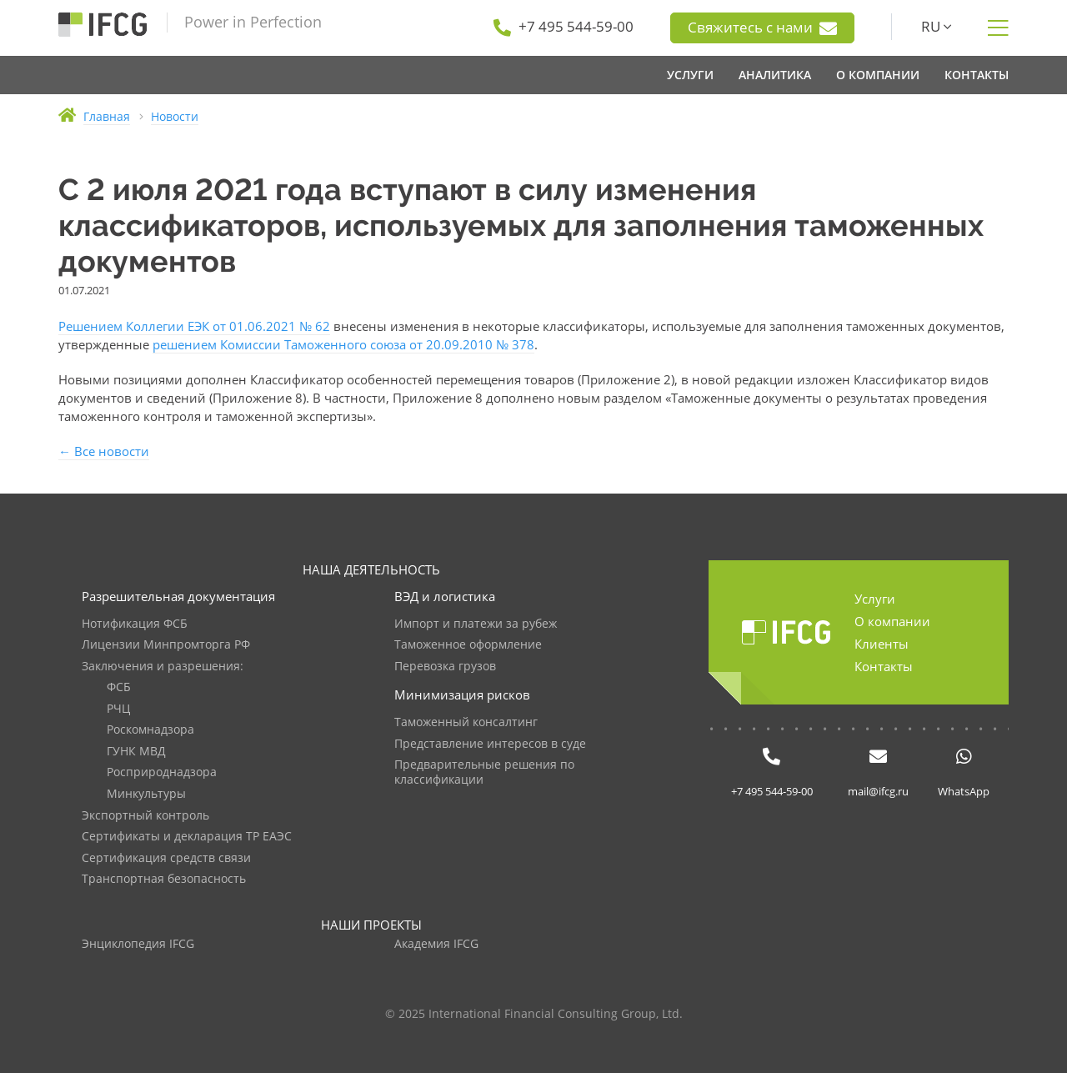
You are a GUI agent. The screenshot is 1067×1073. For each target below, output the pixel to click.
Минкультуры (146, 794)
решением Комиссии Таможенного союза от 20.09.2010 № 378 (343, 344)
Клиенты (881, 643)
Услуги (874, 598)
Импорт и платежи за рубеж (475, 624)
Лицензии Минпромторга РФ (166, 645)
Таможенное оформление (468, 645)
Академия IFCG (436, 944)
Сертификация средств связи (166, 858)
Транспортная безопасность (164, 879)
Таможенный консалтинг (466, 722)
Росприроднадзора (162, 772)
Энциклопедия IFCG (138, 944)
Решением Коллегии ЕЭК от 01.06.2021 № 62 (194, 326)
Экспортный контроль (145, 816)
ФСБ (119, 687)
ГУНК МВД (136, 752)
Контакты (883, 666)
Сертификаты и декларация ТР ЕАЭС (187, 837)
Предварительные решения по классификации (484, 772)
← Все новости (103, 451)
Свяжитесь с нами (762, 28)
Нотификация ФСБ (135, 624)
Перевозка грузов (445, 666)
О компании (892, 621)
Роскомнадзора (150, 730)
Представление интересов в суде (490, 744)
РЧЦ (118, 709)
